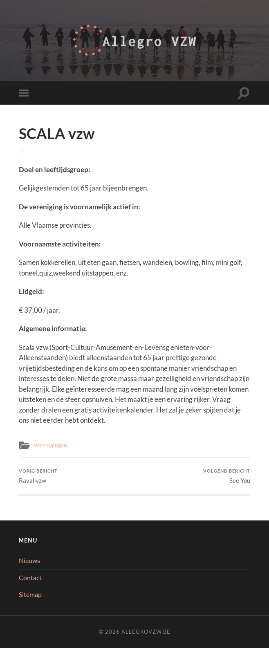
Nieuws (29, 560)
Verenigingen (50, 445)
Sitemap (30, 594)
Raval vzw (38, 476)
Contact (30, 577)
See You (226, 476)
